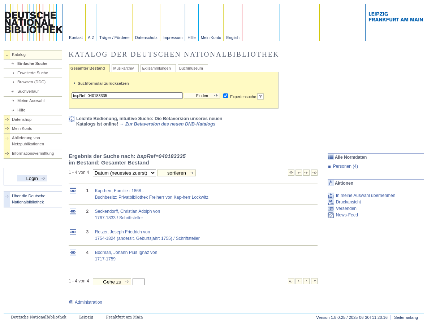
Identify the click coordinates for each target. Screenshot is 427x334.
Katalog (19, 54)
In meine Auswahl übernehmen (366, 195)
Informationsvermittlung (33, 153)
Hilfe (191, 37)
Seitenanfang (406, 317)
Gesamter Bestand (87, 68)
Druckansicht (348, 202)
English (233, 37)
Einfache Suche (32, 63)
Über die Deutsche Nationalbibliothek (29, 199)
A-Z (91, 37)
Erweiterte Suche (32, 73)
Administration (85, 302)
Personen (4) (345, 166)
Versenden (346, 208)
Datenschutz (146, 37)
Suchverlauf (28, 91)
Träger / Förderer (114, 37)
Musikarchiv (123, 68)
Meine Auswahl (30, 100)
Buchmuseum (191, 68)
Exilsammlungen (156, 68)
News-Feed (347, 214)
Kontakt (76, 37)
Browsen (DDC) (31, 82)
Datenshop (21, 119)
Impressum (172, 37)
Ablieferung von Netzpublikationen (28, 141)
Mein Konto (211, 37)
